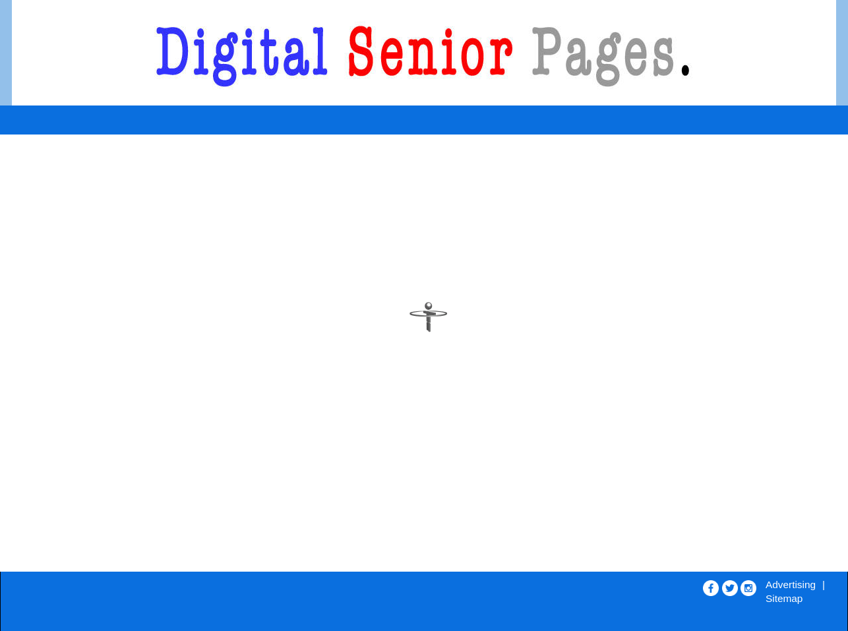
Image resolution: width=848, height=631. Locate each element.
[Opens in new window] (711, 585)
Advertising (791, 584)
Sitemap (784, 598)
